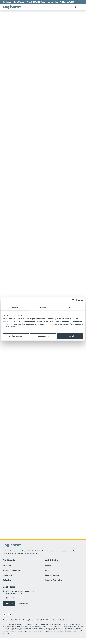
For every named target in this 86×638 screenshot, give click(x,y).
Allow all (70, 336)
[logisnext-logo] (12, 7)
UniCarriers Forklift (67, 2)
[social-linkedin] (10, 614)
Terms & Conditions (43, 620)
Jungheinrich (53, 2)
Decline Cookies (15, 336)
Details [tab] (43, 307)
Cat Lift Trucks (19, 2)
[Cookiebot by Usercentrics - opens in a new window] (73, 300)
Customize (43, 336)
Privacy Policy (28, 620)
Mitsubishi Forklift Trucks (36, 2)
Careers (48, 565)
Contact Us (9, 603)
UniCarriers (7, 580)
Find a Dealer (23, 603)
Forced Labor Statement (62, 620)
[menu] (82, 7)
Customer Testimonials (53, 580)
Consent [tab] (15, 307)
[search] (76, 7)
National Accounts (52, 575)
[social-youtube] (4, 614)
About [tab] (71, 307)
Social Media (16, 620)
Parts (47, 570)
